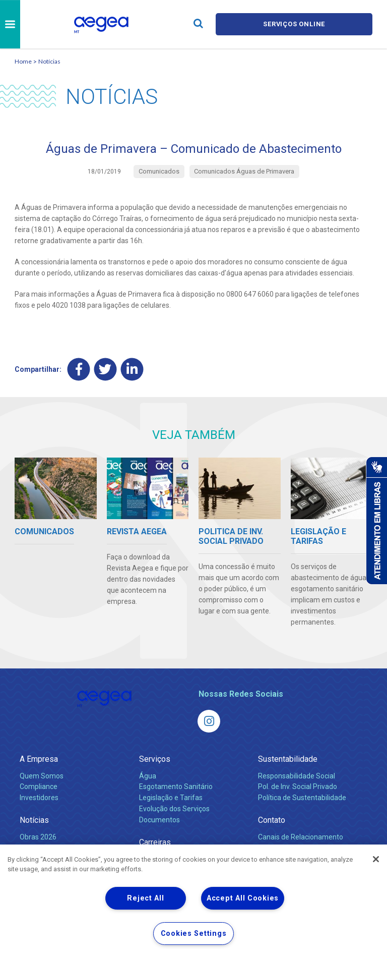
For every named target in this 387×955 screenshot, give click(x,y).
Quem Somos (41, 776)
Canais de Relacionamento (300, 837)
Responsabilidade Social (296, 776)
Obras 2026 (38, 837)
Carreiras (155, 842)
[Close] (376, 859)
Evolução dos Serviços (174, 809)
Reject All (145, 898)
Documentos (159, 820)
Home (23, 61)
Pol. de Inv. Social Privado (297, 787)
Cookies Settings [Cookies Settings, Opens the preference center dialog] (194, 933)
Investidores (39, 798)
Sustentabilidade (287, 759)
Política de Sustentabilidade (302, 798)
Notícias (49, 61)
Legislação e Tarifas (171, 798)
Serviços (154, 759)
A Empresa (39, 759)
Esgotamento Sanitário (176, 787)
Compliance (38, 787)
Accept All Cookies (243, 898)
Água (147, 776)
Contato (271, 820)
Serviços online (294, 24)
